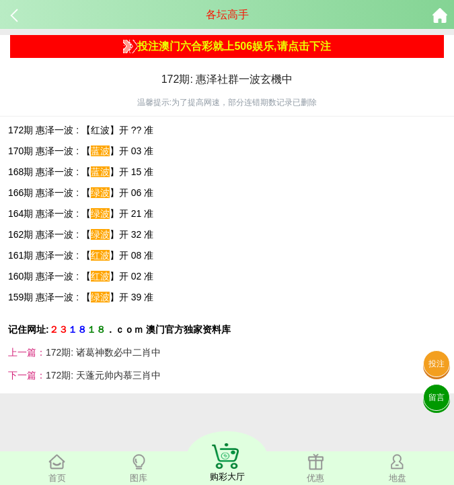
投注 (436, 363)
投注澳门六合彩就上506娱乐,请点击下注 (226, 46)
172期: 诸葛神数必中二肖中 (103, 352)
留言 (436, 397)
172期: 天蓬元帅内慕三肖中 (103, 375)
